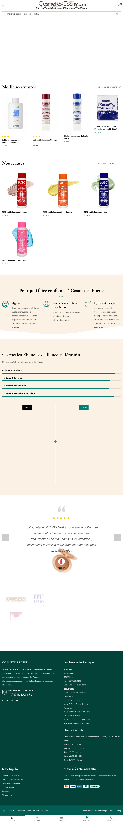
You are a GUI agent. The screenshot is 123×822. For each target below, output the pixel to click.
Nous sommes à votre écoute (21, 692)
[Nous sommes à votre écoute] (4, 693)
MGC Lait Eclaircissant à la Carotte (56, 260)
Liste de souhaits (8, 788)
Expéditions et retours (11, 777)
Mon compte (7, 796)
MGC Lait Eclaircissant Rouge (13, 260)
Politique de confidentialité (12, 781)
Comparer (6, 792)
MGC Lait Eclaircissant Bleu (94, 260)
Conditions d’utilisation (11, 784)
